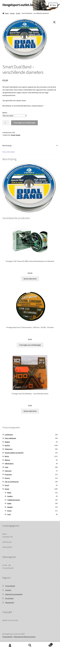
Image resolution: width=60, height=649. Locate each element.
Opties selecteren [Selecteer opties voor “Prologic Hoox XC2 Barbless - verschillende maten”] (30, 411)
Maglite (7, 442)
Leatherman (9, 435)
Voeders (10, 496)
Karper (12, 13)
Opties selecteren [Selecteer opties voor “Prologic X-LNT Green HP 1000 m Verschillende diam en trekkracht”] (30, 279)
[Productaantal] (6, 122)
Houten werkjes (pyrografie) (14, 453)
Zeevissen (8, 471)
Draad (18, 13)
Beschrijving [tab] (6, 145)
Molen (9, 493)
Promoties (8, 474)
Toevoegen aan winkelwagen (24, 123)
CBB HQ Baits (9, 463)
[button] (54, 22)
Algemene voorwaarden (14, 594)
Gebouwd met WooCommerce (24, 636)
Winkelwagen (46, 644)
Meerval (7, 460)
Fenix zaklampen (10, 438)
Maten (4, 113)
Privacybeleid (10, 586)
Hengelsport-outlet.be (18, 5)
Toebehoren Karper (13, 500)
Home (7, 13)
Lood (9, 514)
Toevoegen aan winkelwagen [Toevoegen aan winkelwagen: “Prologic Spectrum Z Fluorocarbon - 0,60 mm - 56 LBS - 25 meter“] (30, 345)
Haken (9, 503)
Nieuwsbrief (9, 602)
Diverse (7, 478)
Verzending (9, 598)
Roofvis (7, 445)
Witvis (7, 456)
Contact (8, 590)
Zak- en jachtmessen (12, 482)
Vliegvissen (8, 449)
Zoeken (30, 645)
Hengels (10, 507)
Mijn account (10, 645)
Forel (6, 467)
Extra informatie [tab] (8, 152)
